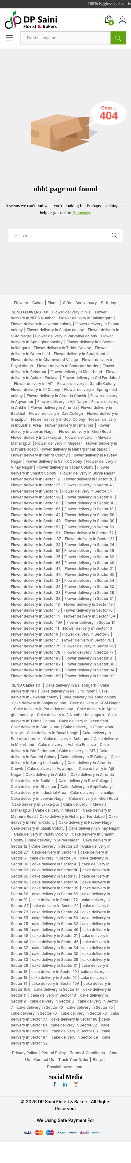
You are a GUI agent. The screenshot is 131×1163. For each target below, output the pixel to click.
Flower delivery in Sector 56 (89, 550)
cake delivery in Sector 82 (74, 1025)
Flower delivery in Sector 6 (34, 491)
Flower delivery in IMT (33, 383)
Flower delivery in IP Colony (35, 389)
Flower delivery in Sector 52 (36, 527)
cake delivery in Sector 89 (75, 1037)
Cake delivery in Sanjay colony (39, 703)
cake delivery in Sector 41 (55, 864)
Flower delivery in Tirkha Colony (62, 347)
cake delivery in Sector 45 (55, 941)
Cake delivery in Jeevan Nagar (38, 798)
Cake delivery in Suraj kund (35, 727)
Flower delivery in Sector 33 (36, 592)
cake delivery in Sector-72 (54, 899)
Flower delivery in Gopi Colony (58, 419)
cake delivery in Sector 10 (53, 995)
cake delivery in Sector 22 (56, 905)
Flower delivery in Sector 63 (36, 503)
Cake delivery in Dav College (83, 780)
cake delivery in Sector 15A (55, 983)
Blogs (98, 1059)
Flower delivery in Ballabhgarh (86, 318)
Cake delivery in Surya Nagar (53, 840)
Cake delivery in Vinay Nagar (94, 828)
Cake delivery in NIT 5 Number (67, 691)
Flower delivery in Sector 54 (87, 491)
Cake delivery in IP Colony (83, 756)
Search (118, 37)
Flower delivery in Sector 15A (89, 616)
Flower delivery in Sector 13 (89, 509)
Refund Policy (53, 1052)
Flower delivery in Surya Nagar (87, 473)
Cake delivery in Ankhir (45, 774)
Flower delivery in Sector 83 (36, 670)
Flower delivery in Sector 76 (89, 646)
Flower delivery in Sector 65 (36, 562)
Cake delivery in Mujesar (57, 810)
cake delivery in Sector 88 (74, 1019)
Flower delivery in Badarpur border (68, 366)
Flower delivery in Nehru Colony (39, 455)
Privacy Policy (24, 1052)
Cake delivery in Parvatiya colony (43, 709)
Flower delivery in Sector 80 (89, 503)
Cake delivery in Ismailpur (93, 792)
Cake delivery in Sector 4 (54, 852)
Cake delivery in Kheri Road (93, 798)
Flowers (21, 302)
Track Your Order (73, 1059)
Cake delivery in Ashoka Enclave (67, 744)
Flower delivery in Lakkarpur (36, 437)
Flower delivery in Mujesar (58, 443)
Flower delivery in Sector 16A (36, 622)
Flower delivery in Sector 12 (35, 479)
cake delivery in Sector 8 (52, 1001)
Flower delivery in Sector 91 (35, 533)
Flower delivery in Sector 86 (89, 664)
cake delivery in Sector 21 (55, 935)
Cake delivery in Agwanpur (51, 768)
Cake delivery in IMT (77, 750)
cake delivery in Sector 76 (34, 1013)
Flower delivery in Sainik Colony (53, 461)
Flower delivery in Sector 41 (89, 497)
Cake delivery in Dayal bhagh (53, 732)
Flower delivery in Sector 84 (90, 670)
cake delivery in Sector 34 (55, 947)
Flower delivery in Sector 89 (36, 676)
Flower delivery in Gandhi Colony (86, 383)
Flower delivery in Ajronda (53, 407)
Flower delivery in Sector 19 (88, 604)
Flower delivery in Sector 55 (36, 550)
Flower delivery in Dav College (56, 413)
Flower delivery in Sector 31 (89, 598)
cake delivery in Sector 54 (53, 858)
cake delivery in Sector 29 (55, 959)
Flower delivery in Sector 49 (90, 562)
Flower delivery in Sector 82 (36, 664)
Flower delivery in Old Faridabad (91, 377)
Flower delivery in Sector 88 (36, 658)
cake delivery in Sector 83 (75, 1031)
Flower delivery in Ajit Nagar (62, 401)
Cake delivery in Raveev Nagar (86, 822)
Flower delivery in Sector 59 (89, 527)
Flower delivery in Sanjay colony (55, 329)
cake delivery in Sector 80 (55, 870)
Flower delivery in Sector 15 (35, 610)
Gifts (67, 302)
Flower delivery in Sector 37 (36, 580)
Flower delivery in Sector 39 (89, 520)
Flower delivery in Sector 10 (87, 628)
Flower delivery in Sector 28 (36, 598)
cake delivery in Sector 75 (90, 1007)
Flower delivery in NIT (71, 312)
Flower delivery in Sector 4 (88, 485)
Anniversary (86, 302)
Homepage (81, 213)
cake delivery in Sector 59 (55, 894)
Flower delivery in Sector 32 (89, 676)
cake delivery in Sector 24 (55, 912)
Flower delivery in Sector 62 (89, 556)
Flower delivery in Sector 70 (87, 640)
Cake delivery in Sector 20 (54, 846)
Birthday (108, 302)
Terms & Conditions (87, 1052)
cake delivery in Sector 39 (55, 888)
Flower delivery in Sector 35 (36, 586)
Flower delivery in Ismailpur (69, 425)
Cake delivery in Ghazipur (33, 786)
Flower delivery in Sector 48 (36, 568)
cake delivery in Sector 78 (84, 1013)
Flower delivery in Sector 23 (36, 544)
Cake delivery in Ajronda (92, 774)
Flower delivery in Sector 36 (36, 497)
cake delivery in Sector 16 (54, 977)
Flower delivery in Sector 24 (89, 544)
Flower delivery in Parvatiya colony (66, 336)
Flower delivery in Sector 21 (89, 568)
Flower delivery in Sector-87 (36, 538)
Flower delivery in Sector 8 (86, 634)
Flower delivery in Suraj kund (79, 353)
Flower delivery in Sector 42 (36, 514)
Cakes (37, 302)
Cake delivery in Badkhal (33, 780)
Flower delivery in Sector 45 (89, 574)
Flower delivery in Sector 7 (34, 640)
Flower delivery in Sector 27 (35, 485)
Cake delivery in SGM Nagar (95, 703)
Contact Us (44, 1059)
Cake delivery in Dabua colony (89, 697)
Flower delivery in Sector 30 (89, 586)
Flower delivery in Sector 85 (36, 509)
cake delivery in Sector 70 (40, 1007)
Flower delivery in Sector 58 (89, 514)
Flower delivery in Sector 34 (89, 580)
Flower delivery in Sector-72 (89, 533)
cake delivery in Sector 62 (55, 923)
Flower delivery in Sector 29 (89, 592)
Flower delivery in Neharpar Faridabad (74, 449)
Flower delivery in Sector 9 (34, 634)
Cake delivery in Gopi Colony (86, 786)
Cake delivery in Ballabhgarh (71, 685)
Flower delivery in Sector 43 (36, 520)
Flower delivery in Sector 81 (89, 658)
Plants (52, 302)
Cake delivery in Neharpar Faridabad (72, 816)
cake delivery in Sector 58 (55, 882)
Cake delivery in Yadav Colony (41, 834)
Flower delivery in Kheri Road (85, 431)
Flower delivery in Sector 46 (36, 574)
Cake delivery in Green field (83, 721)
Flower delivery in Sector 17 (90, 622)
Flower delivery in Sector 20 (88, 479)
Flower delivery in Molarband (76, 371)
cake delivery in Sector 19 (54, 971)
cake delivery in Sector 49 (55, 929)
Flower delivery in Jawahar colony (41, 324)
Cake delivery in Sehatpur (67, 738)
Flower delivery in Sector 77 (89, 652)
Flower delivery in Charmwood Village (44, 359)
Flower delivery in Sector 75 (35, 646)
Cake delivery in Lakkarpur (35, 804)
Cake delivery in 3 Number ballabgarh (70, 714)
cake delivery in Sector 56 (55, 917)
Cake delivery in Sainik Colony (38, 828)
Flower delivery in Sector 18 (35, 604)
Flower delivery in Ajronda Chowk (56, 395)
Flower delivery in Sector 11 (35, 628)
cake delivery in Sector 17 (56, 989)
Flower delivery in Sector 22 (90, 538)
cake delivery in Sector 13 (54, 876)
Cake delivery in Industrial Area (38, 792)
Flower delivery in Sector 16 (88, 610)
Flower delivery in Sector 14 (35, 616)
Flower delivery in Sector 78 (35, 652)
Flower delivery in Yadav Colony (65, 467)
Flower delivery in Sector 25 (36, 556)
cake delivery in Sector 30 (55, 953)
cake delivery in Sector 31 (54, 965)
